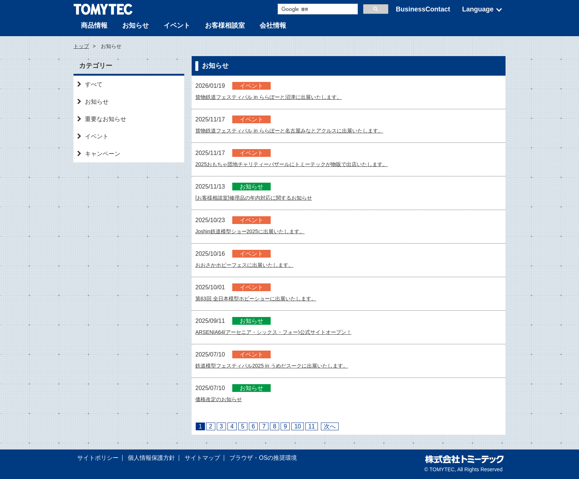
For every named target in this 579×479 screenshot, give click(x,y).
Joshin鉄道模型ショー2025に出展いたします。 (257, 231)
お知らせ (135, 25)
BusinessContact (423, 9)
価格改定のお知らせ (222, 399)
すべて (90, 84)
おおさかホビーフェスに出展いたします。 (251, 265)
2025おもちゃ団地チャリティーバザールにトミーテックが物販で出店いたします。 (305, 164)
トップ (81, 46)
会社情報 (273, 25)
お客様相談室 (225, 25)
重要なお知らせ (101, 119)
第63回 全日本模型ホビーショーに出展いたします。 (264, 298)
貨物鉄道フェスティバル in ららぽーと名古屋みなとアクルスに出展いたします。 (302, 130)
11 (311, 426)
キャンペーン (98, 154)
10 (297, 426)
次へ (330, 426)
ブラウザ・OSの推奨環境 (263, 458)
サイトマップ (202, 458)
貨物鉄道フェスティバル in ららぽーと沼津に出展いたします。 (279, 97)
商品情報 (94, 25)
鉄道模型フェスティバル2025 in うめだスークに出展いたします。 (282, 365)
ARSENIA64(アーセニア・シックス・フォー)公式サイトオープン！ (284, 332)
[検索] (317, 9)
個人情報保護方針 (151, 458)
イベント (177, 25)
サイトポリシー (98, 458)
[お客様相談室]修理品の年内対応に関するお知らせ (262, 197)
